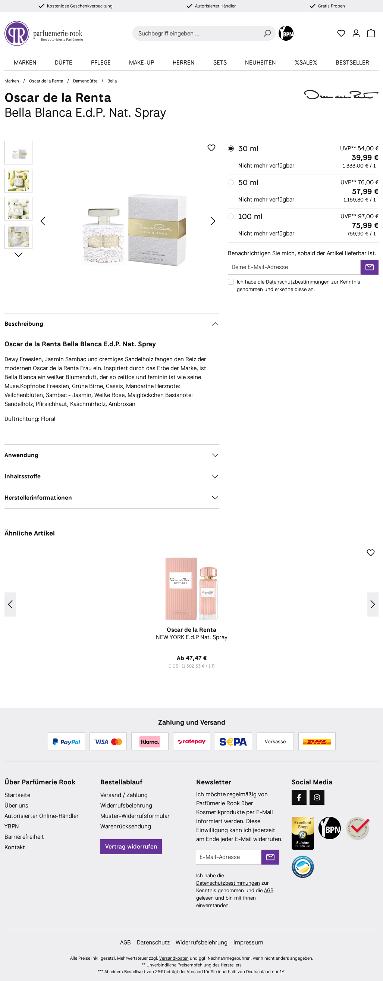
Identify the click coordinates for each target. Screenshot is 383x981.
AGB (268, 890)
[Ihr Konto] (356, 33)
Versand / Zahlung (124, 795)
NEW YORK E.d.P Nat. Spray (191, 633)
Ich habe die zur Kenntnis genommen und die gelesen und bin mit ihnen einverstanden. (234, 890)
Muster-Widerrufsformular (135, 816)
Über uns (16, 805)
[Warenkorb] (371, 33)
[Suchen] (267, 33)
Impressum (248, 942)
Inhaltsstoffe (22, 476)
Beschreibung (23, 324)
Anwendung (21, 455)
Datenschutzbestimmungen (298, 281)
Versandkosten (174, 958)
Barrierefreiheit (24, 837)
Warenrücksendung (125, 826)
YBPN (11, 826)
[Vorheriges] (42, 221)
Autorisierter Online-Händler (41, 816)
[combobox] (195, 33)
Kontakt (14, 847)
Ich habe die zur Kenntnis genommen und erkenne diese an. (298, 285)
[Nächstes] (213, 221)
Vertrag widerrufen (131, 846)
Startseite (17, 795)
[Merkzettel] (341, 33)
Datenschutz (153, 942)
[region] (111, 221)
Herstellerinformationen (38, 498)
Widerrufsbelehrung (126, 805)
